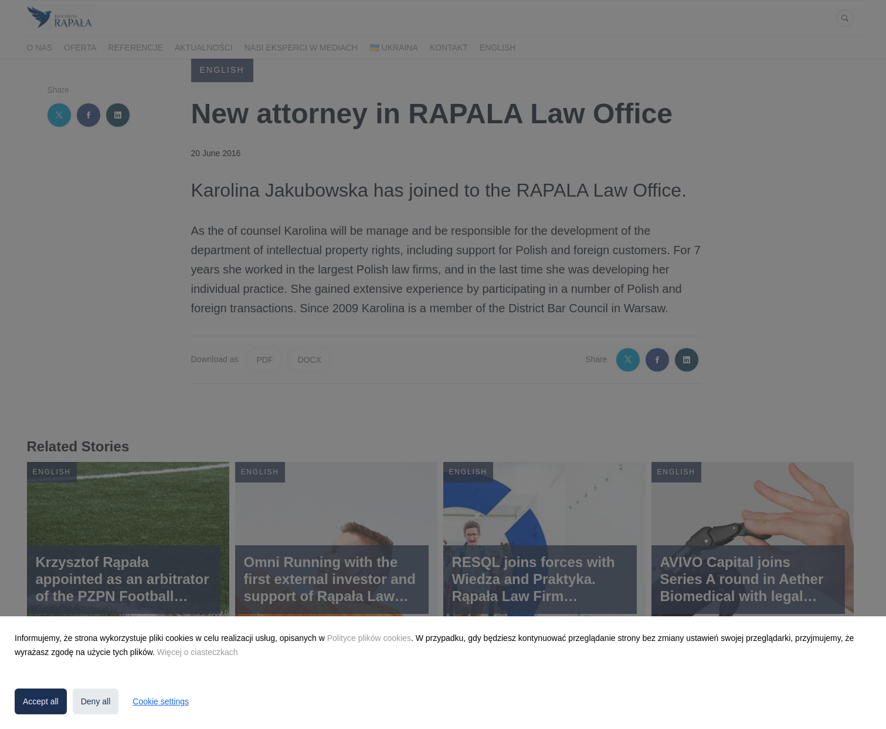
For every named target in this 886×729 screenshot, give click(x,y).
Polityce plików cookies (369, 638)
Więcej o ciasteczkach (197, 652)
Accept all (41, 701)
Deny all (96, 701)
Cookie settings (161, 701)
